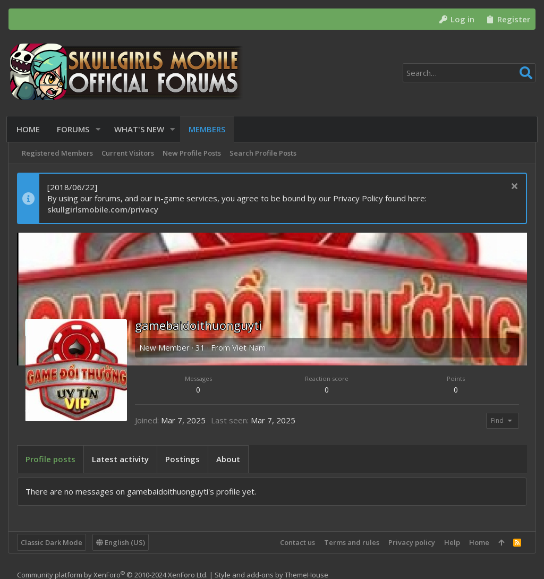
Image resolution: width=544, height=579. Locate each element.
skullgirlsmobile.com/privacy (103, 209)
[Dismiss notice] (512, 187)
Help (452, 542)
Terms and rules (351, 542)
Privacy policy (411, 542)
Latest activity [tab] (120, 459)
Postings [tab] (183, 459)
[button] (99, 129)
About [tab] (229, 459)
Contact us (296, 542)
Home (479, 542)
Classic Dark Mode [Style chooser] (52, 542)
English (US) (121, 542)
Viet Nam (249, 347)
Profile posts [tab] (51, 459)
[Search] (469, 73)
